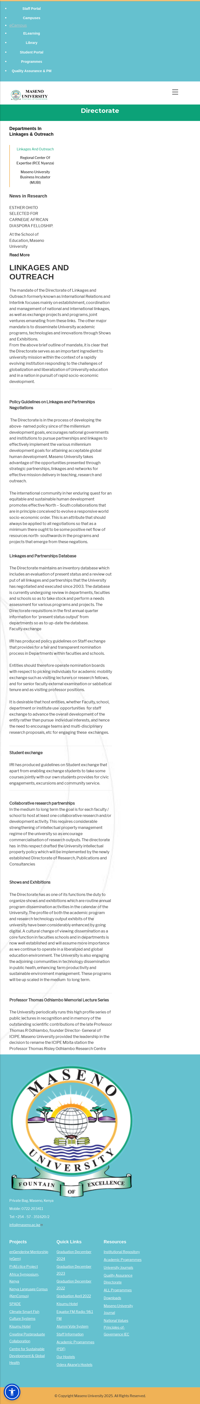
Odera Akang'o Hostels (74, 1365)
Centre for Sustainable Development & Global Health (27, 1356)
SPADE (15, 1304)
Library (31, 43)
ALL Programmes (118, 1290)
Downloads (112, 1298)
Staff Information (70, 1334)
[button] (12, 1392)
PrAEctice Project (23, 1266)
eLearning (31, 33)
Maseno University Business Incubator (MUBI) (35, 177)
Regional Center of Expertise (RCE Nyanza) (35, 160)
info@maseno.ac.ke (26, 1225)
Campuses (31, 18)
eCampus (18, 25)
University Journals (118, 1267)
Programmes (31, 62)
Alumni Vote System (72, 1326)
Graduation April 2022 (74, 1296)
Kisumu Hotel (19, 1326)
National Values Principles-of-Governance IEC (116, 1327)
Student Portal (31, 52)
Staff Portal (31, 9)
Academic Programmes (123, 1260)
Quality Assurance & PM (31, 71)
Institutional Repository (122, 1252)
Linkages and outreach (35, 149)
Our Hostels (66, 1357)
